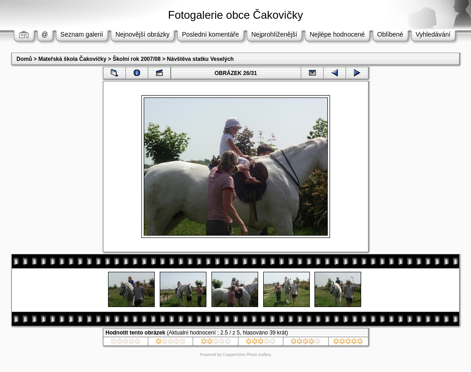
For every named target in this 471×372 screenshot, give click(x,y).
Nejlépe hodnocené (337, 34)
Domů (24, 59)
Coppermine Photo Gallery (246, 354)
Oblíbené (390, 34)
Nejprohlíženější (274, 34)
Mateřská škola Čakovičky (72, 59)
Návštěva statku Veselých (200, 59)
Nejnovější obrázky (142, 34)
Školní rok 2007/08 (137, 59)
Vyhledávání (433, 34)
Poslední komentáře (210, 34)
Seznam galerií (81, 34)
